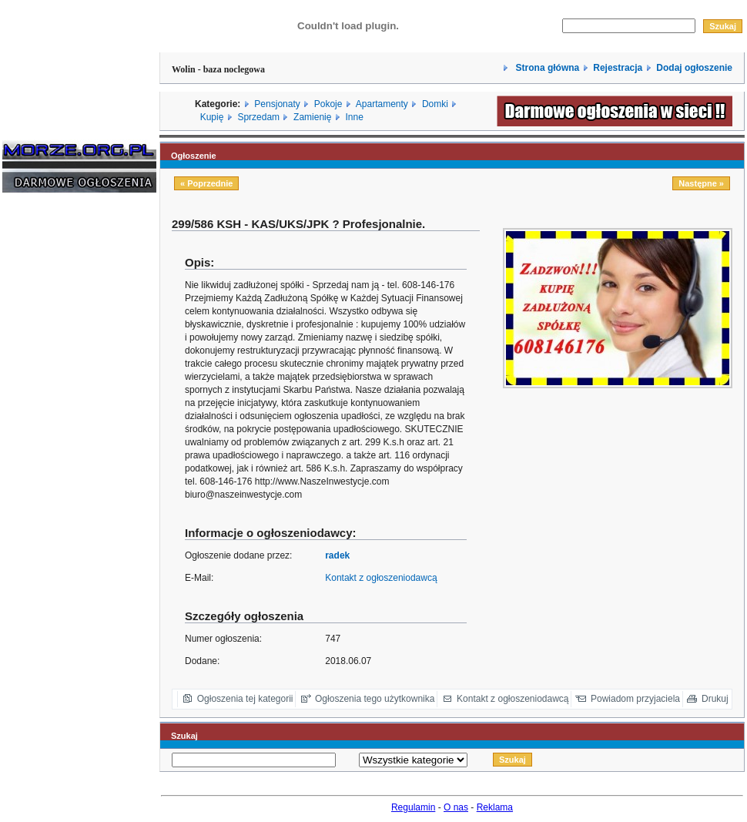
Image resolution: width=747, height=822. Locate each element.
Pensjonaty (277, 104)
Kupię (212, 117)
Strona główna (546, 67)
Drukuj (715, 698)
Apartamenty (382, 104)
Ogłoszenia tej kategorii (245, 698)
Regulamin (413, 807)
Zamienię (312, 117)
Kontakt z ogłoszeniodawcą (381, 577)
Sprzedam (258, 117)
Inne (354, 117)
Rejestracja (617, 67)
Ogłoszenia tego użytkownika (374, 698)
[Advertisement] (48, 438)
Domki (435, 104)
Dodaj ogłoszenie (694, 67)
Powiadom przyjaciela (635, 698)
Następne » (701, 183)
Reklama (495, 807)
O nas (456, 807)
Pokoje (328, 104)
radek (337, 555)
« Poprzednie (206, 183)
